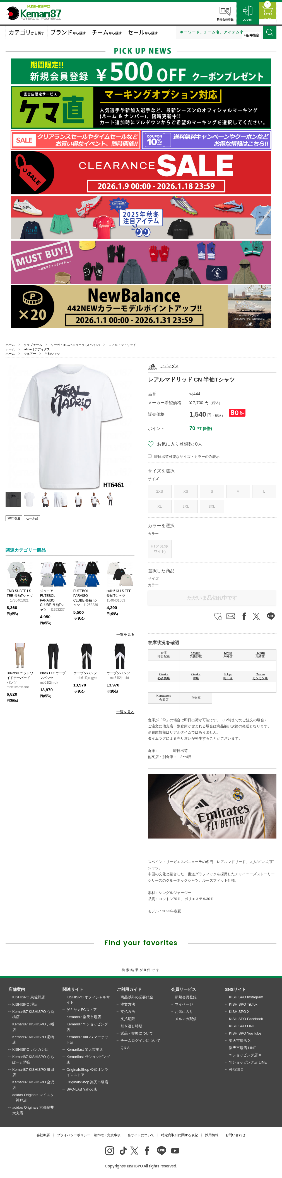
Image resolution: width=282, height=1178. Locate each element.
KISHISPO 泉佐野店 (28, 997)
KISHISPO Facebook (246, 1019)
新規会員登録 (219, 13)
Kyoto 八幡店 (228, 654)
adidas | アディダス (37, 349)
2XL (185, 506)
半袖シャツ (52, 353)
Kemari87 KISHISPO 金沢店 (33, 1085)
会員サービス (183, 989)
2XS (159, 491)
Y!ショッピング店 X (245, 1055)
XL (159, 506)
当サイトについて (140, 1135)
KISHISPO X (239, 1012)
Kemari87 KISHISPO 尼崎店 (33, 1040)
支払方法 (127, 1012)
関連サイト (72, 989)
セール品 (32, 518)
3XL (212, 506)
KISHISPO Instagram (246, 997)
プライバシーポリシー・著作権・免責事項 (88, 1135)
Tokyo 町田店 (228, 676)
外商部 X (236, 1069)
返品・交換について (136, 1033)
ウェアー (30, 353)
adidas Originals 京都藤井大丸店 (33, 1110)
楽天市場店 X (239, 1040)
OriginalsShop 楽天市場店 (87, 1082)
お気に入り (184, 1012)
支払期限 (127, 1019)
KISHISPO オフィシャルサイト (88, 1000)
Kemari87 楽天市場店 (83, 1017)
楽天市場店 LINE (242, 1048)
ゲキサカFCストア (81, 1010)
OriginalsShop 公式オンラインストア (87, 1072)
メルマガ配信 (186, 1019)
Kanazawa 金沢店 (163, 697)
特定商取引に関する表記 (179, 1135)
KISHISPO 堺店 (25, 1004)
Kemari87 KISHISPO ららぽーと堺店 (33, 1059)
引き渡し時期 (131, 1026)
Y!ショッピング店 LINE (248, 1062)
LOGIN (242, 13)
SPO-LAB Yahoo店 (81, 1089)
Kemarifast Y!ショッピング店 (88, 1059)
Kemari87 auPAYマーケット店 (87, 1040)
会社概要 (43, 1135)
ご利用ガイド (129, 989)
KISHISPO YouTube (245, 1033)
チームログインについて (140, 1040)
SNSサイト (235, 989)
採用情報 (211, 1135)
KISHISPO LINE (242, 1026)
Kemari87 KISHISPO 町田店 (33, 1072)
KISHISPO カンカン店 (30, 1049)
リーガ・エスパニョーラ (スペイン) (75, 344)
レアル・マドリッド (122, 344)
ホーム (10, 344)
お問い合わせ (235, 1135)
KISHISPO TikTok (243, 1004)
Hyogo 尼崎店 (260, 654)
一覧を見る (125, 634)
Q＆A (124, 1048)
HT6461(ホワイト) (160, 549)
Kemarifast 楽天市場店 (84, 1049)
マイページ (184, 1004)
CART (265, 13)
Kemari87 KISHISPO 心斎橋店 (33, 1014)
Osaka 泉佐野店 (196, 654)
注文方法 (127, 1004)
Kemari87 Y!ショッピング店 (87, 1027)
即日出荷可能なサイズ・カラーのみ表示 (187, 456)
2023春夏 (14, 518)
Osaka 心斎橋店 (164, 676)
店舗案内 (16, 989)
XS (185, 491)
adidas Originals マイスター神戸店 (33, 1098)
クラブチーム (33, 344)
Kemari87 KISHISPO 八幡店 (33, 1027)
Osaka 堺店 (196, 676)
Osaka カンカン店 (260, 676)
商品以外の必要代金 (136, 997)
